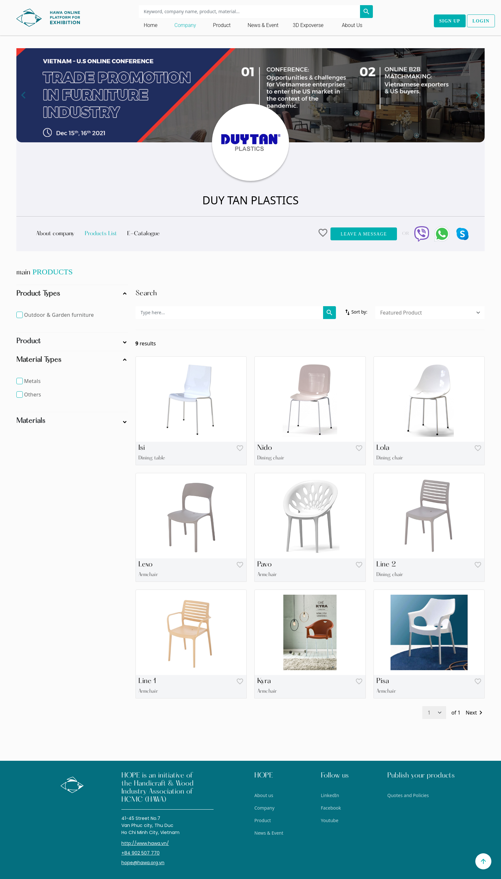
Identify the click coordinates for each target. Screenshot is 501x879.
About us (263, 795)
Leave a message (364, 234)
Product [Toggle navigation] (222, 25)
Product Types (38, 293)
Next (475, 712)
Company (264, 808)
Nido (264, 448)
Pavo (264, 564)
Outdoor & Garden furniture (59, 315)
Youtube (329, 820)
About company (55, 234)
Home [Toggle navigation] (151, 25)
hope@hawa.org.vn (142, 862)
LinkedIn (330, 795)
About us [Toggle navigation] (352, 25)
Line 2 (386, 564)
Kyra (264, 681)
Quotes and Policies (408, 795)
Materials (30, 421)
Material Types (38, 360)
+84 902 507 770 (140, 853)
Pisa (382, 681)
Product (28, 341)
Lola (382, 448)
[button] (324, 233)
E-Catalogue (143, 234)
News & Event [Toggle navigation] (263, 25)
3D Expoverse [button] (308, 25)
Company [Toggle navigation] (185, 25)
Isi (141, 448)
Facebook (331, 808)
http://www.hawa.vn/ (145, 843)
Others (32, 394)
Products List (101, 234)
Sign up (449, 21)
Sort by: (355, 312)
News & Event (268, 833)
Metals (32, 381)
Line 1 (147, 681)
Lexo (145, 564)
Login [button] (480, 21)
